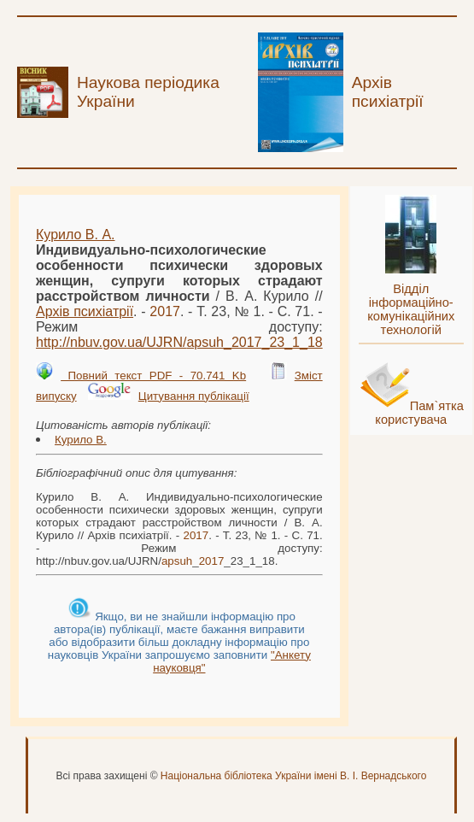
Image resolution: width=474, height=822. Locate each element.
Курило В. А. (75, 234)
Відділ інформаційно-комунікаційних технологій (410, 309)
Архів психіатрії (84, 311)
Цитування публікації (193, 396)
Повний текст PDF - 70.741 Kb (153, 375)
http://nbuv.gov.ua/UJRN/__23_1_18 (179, 342)
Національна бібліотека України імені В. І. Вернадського (294, 776)
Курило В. (81, 439)
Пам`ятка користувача (419, 412)
